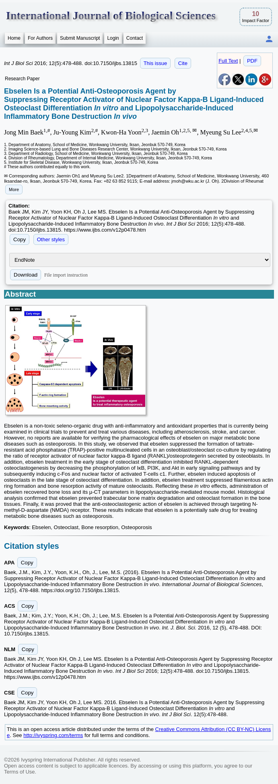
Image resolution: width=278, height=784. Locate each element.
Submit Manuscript (80, 38)
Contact (134, 38)
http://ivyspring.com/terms (53, 735)
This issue (155, 63)
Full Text (228, 61)
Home (14, 38)
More (14, 189)
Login (113, 38)
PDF (252, 61)
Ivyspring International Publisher (58, 760)
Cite (182, 63)
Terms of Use (19, 772)
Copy (19, 239)
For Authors (40, 38)
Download (25, 275)
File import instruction (66, 275)
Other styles (51, 239)
